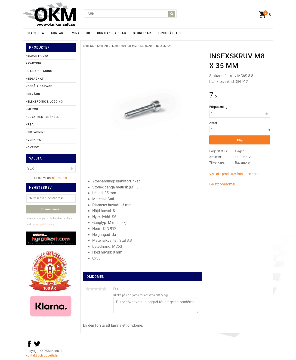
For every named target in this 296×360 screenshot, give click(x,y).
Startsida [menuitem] (35, 33)
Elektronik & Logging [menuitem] (45, 101)
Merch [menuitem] (33, 109)
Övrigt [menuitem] (33, 147)
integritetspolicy (45, 224)
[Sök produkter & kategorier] (130, 14)
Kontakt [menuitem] (58, 33)
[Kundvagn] (265, 14)
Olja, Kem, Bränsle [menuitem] (43, 117)
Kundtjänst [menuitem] (168, 33)
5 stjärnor (104, 289)
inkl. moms (59, 177)
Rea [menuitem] (31, 124)
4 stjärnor (100, 289)
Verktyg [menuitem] (34, 139)
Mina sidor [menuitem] (81, 33)
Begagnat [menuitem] (36, 78)
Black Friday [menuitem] (38, 55)
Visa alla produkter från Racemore (233, 174)
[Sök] (171, 14)
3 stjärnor (96, 289)
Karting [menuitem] (34, 63)
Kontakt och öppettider (42, 355)
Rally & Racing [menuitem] (40, 71)
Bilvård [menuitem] (34, 94)
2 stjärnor (92, 289)
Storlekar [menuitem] (142, 33)
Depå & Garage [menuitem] (40, 86)
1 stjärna (88, 289)
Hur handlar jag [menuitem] (111, 33)
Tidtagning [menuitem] (37, 132)
